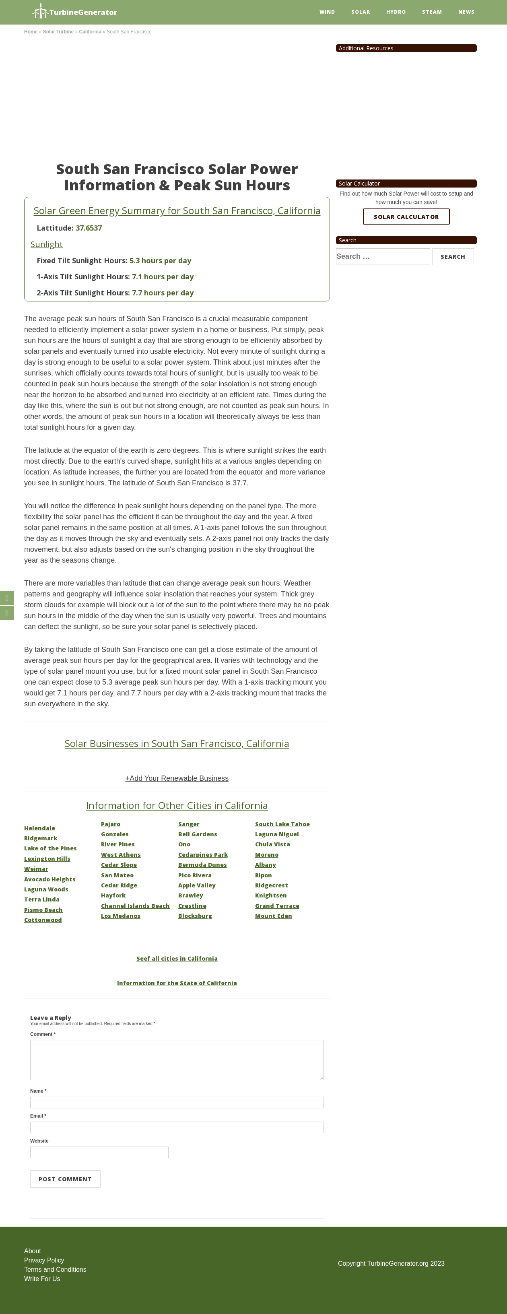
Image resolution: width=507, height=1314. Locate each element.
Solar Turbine (58, 32)
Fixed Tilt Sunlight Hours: (82, 260)
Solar (360, 11)
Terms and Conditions (55, 1269)
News (466, 11)
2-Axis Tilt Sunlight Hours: (83, 292)
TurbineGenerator (74, 11)
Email (38, 1116)
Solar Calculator (406, 217)
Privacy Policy (44, 1260)
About (32, 1251)
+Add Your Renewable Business (177, 778)
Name (38, 1091)
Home (30, 32)
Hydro (396, 11)
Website (39, 1141)
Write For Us (42, 1278)
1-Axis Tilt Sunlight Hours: (83, 276)
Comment (43, 1034)
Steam (432, 11)
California (90, 32)
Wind (327, 11)
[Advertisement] (177, 96)
